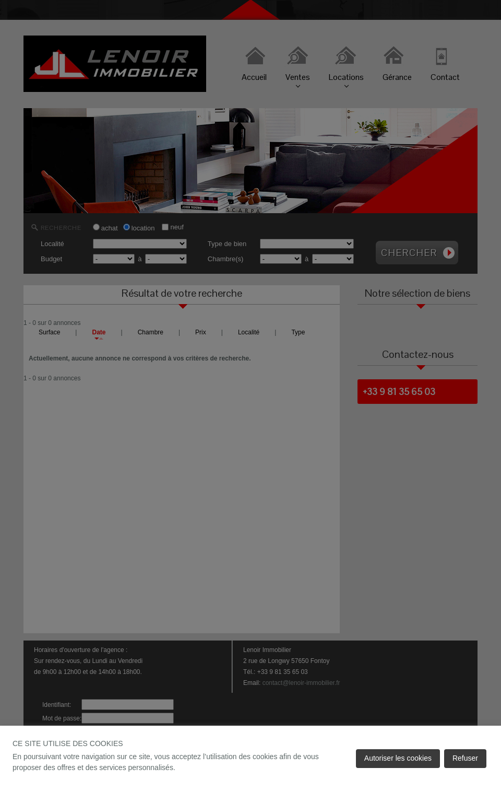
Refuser (465, 758)
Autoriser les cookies (398, 758)
